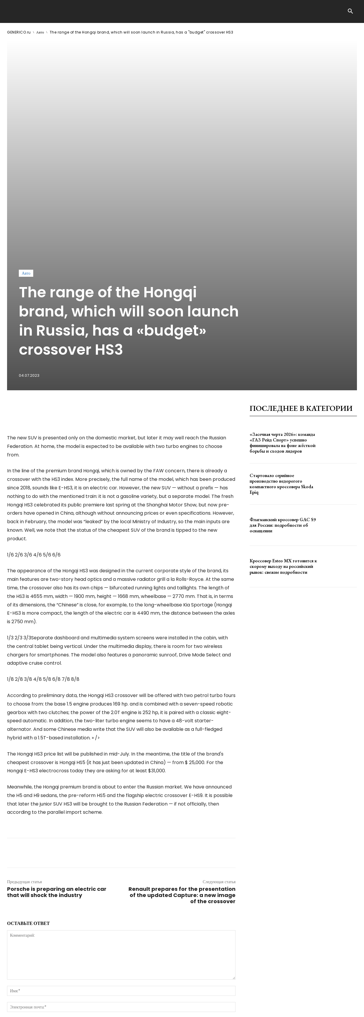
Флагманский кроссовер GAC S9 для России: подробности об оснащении (283, 408)
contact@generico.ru (125, 1008)
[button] (350, 12)
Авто (40, 32)
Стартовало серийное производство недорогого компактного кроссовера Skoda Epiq (281, 367)
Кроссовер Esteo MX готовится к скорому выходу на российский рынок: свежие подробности (283, 450)
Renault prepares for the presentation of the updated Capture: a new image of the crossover (182, 778)
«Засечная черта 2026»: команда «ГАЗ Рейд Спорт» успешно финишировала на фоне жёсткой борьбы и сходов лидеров (282, 326)
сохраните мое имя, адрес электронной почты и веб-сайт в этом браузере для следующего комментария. (106, 905)
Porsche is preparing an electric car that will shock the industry (56, 775)
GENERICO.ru (19, 32)
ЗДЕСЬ (63, 1008)
